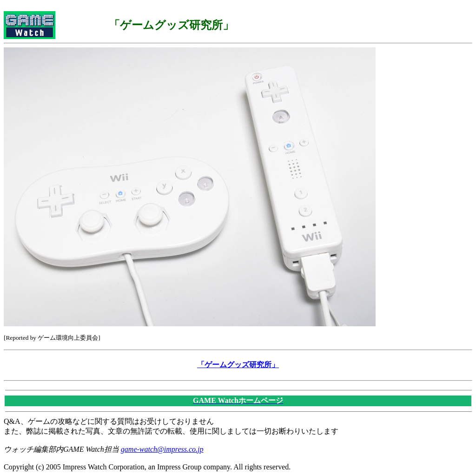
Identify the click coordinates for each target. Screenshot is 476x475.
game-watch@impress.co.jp (162, 449)
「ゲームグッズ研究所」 (238, 365)
